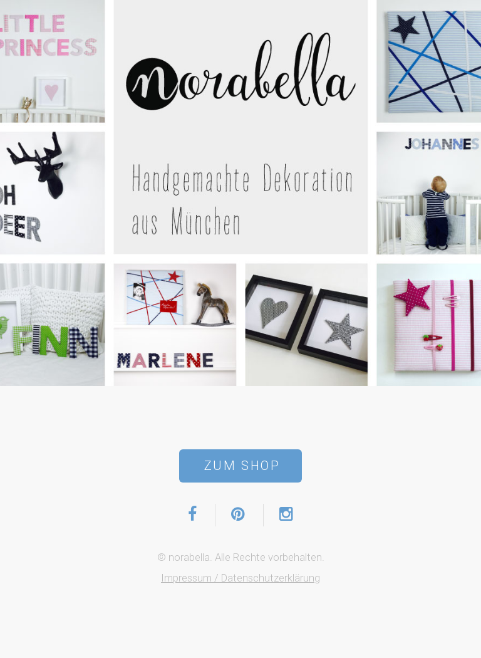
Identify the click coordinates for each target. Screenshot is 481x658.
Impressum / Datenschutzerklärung (240, 578)
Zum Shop (242, 465)
